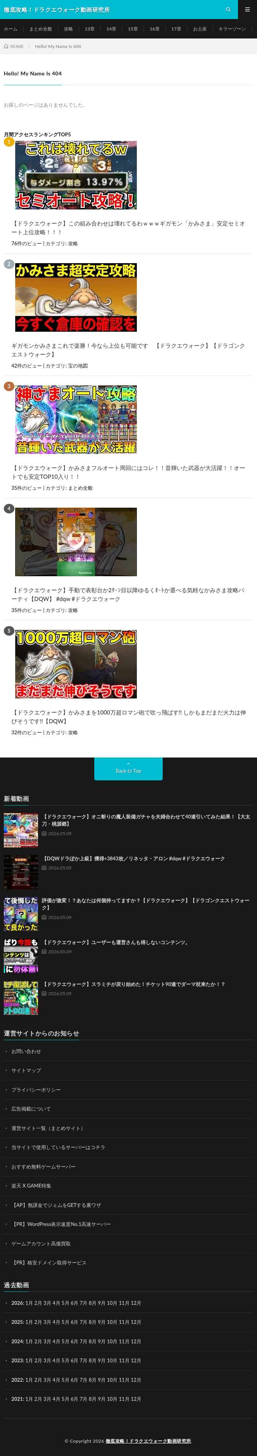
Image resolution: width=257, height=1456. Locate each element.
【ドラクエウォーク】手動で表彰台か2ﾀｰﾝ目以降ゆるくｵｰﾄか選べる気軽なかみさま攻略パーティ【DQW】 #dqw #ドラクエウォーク (127, 594)
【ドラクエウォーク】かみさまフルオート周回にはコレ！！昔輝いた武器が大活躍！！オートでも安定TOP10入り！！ (128, 472)
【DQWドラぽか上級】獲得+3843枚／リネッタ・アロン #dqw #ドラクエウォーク (133, 858)
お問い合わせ (26, 1051)
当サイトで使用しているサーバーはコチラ (58, 1147)
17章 (176, 29)
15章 (133, 29)
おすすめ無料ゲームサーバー (43, 1167)
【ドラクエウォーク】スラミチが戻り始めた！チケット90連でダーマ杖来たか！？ (133, 984)
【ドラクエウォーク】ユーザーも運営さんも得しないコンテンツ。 (116, 942)
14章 (111, 29)
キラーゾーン (232, 29)
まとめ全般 (40, 29)
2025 (17, 1322)
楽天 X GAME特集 (31, 1186)
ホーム (10, 29)
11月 (124, 1322)
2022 (17, 1380)
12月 (136, 1322)
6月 (75, 1322)
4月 (56, 1303)
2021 (17, 1399)
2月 (39, 1303)
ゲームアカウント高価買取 (41, 1243)
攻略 (68, 29)
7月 (84, 1322)
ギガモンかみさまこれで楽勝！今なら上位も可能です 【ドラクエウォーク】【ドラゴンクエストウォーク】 (128, 350)
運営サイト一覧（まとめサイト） (48, 1128)
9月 (102, 1322)
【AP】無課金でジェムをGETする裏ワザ (56, 1205)
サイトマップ (26, 1070)
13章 (90, 29)
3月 (47, 1303)
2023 (17, 1360)
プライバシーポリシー (36, 1090)
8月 (93, 1322)
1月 (29, 1303)
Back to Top (128, 771)
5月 (66, 1303)
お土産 (200, 29)
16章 (155, 29)
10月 (112, 1322)
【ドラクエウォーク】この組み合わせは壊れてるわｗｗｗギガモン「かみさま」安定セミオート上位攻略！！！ (128, 227)
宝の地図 (78, 366)
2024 (17, 1341)
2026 (17, 1303)
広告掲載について (31, 1109)
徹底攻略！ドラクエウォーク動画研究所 (148, 1441)
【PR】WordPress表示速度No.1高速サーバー (61, 1224)
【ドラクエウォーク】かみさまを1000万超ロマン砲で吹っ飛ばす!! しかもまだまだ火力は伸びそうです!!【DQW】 (128, 716)
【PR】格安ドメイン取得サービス (49, 1262)
